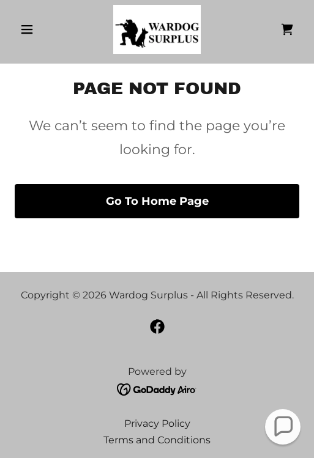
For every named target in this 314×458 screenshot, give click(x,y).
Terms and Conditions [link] (157, 440)
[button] (36, 29)
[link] (156, 29)
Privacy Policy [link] (157, 423)
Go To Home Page (157, 201)
